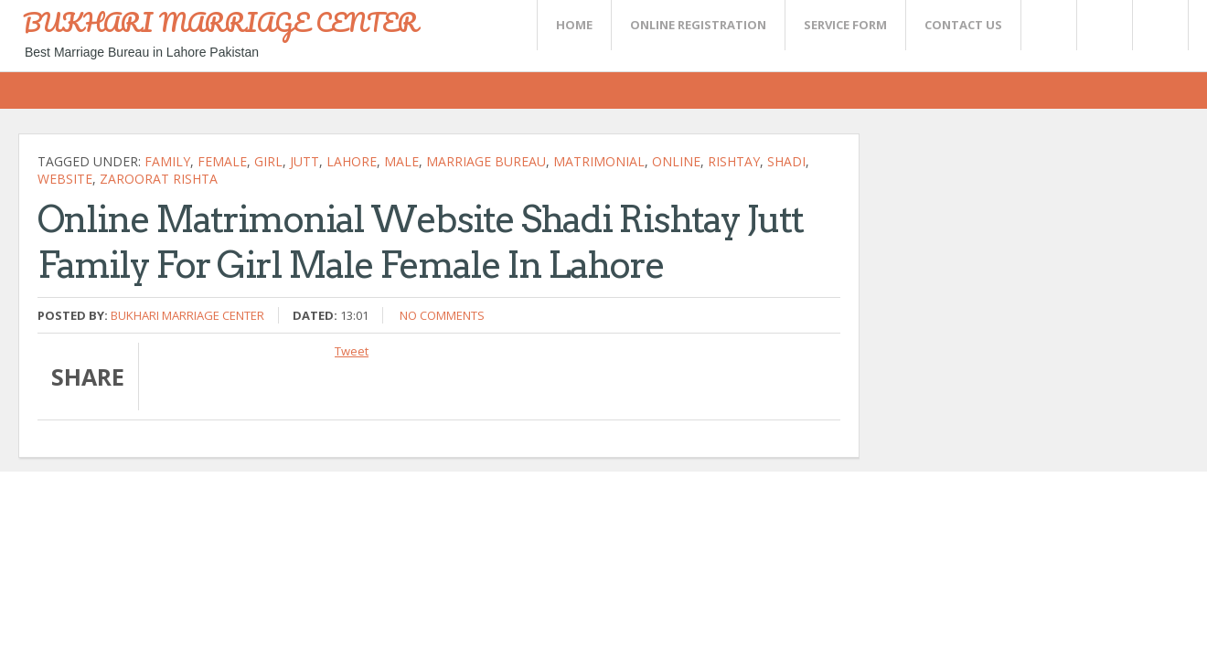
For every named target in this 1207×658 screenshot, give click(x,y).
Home (574, 24)
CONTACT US (963, 24)
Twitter (1048, 25)
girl (268, 161)
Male (401, 161)
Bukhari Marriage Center (187, 315)
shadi (786, 161)
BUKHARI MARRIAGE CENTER (220, 22)
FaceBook (1156, 25)
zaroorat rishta (159, 178)
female (222, 161)
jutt (304, 161)
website (64, 178)
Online (676, 161)
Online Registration (698, 24)
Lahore (351, 161)
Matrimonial (599, 161)
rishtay (734, 161)
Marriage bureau (486, 161)
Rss (1103, 25)
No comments (442, 315)
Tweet (352, 351)
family (167, 161)
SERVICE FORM (845, 24)
